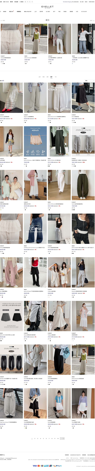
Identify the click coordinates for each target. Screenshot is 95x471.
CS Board (2, 458)
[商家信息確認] (92, 458)
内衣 (77, 11)
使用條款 (84, 455)
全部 (40, 76)
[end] (63, 438)
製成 (43, 76)
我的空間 (16, 1)
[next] (61, 438)
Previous (3, 20)
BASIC (86, 1)
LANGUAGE (70, 1)
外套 (59, 11)
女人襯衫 (48, 11)
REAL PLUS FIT (27, 11)
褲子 (54, 11)
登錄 (1, 1)
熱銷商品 (19, 11)
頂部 (47, 76)
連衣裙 (41, 11)
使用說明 (67, 455)
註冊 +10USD (6, 1)
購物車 (11, 1)
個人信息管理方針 (91, 455)
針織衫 (65, 11)
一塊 (55, 76)
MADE (4, 11)
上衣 (35, 11)
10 (57, 438)
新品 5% (11, 11)
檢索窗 (21, 1)
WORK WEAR (91, 1)
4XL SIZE (82, 1)
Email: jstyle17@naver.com (11, 458)
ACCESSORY (84, 11)
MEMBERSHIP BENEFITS (75, 455)
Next (92, 20)
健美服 (71, 11)
